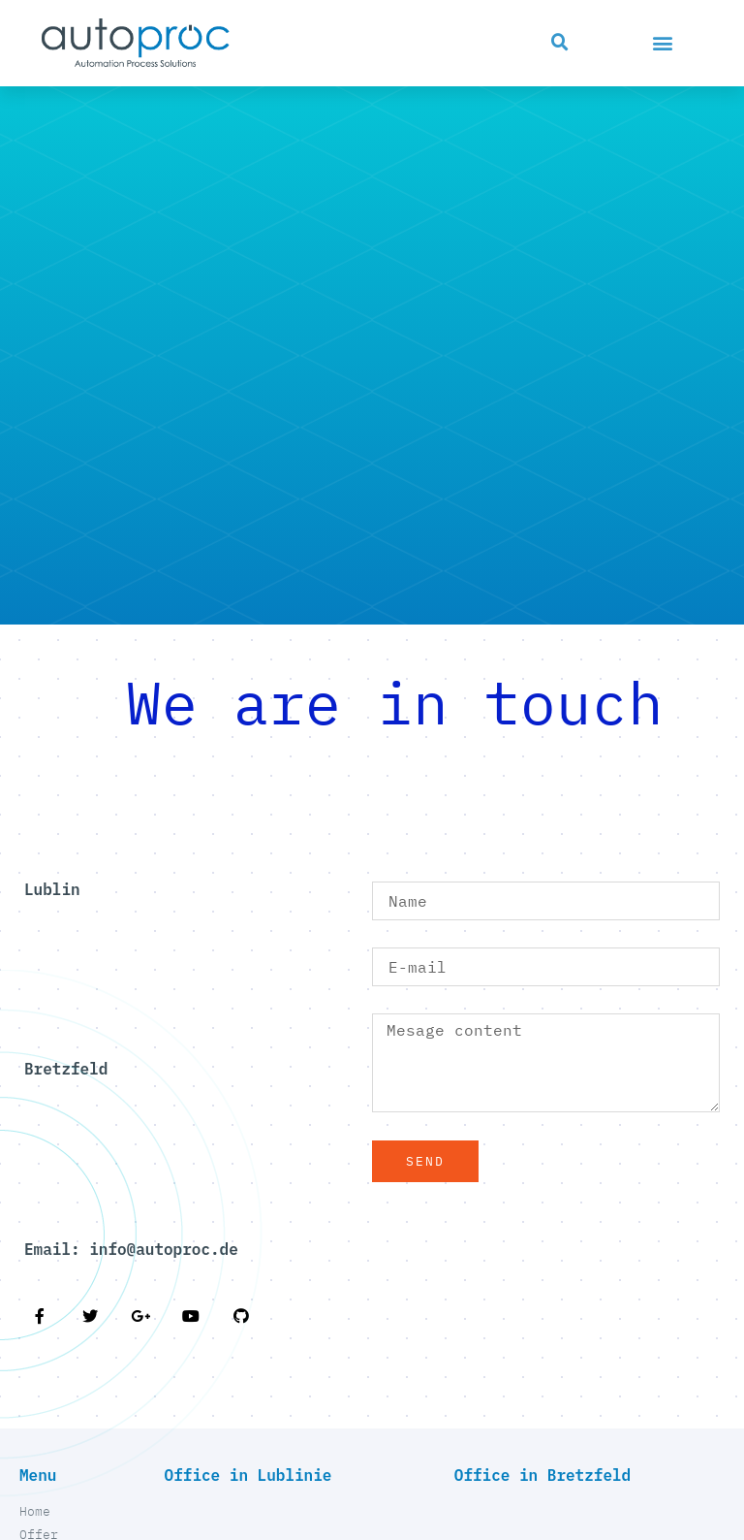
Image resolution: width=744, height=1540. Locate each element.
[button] (559, 42)
